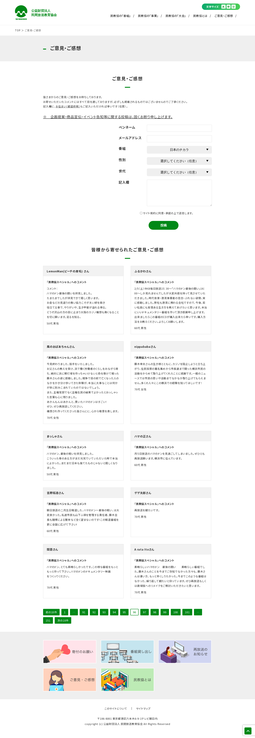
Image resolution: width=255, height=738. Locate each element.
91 (83, 612)
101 (187, 612)
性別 (122, 159)
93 (104, 612)
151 (48, 620)
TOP (17, 30)
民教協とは (200, 16)
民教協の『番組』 (120, 16)
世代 (122, 170)
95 (124, 612)
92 (94, 612)
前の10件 (51, 612)
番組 (122, 148)
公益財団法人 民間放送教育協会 (36, 12)
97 (144, 612)
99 (164, 612)
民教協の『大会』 (175, 16)
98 (154, 612)
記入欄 (124, 182)
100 (175, 612)
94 (114, 612)
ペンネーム (127, 127)
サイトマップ (143, 708)
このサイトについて (115, 708)
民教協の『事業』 (148, 16)
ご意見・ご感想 (224, 16)
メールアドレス (130, 137)
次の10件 (63, 620)
